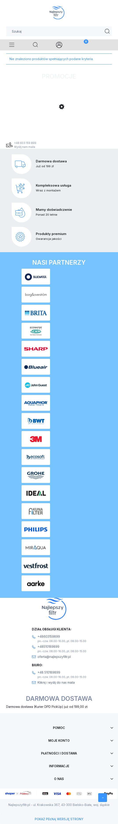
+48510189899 (48, 646)
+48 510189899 (49, 672)
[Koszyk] (82, 44)
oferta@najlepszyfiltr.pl (54, 657)
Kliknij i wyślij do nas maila (56, 682)
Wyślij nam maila (24, 147)
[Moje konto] (59, 44)
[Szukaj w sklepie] (59, 31)
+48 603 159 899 (25, 143)
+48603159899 (49, 636)
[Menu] (12, 44)
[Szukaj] (107, 31)
